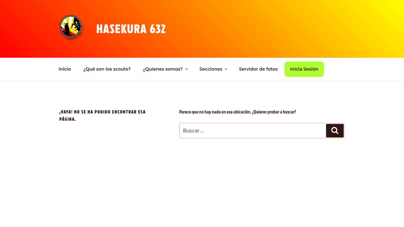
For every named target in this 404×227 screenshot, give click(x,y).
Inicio (65, 69)
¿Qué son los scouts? (107, 69)
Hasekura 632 (131, 29)
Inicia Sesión (304, 69)
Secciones (213, 69)
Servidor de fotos (258, 69)
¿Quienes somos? (166, 69)
